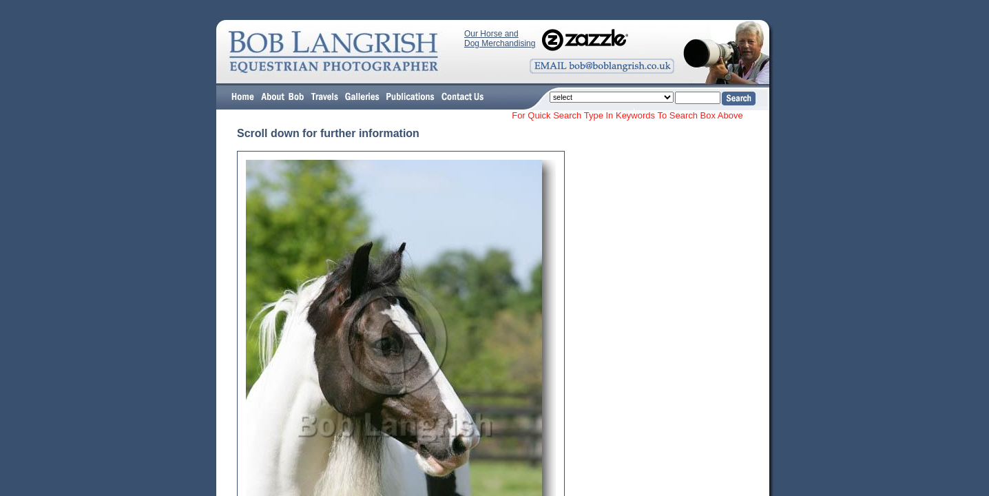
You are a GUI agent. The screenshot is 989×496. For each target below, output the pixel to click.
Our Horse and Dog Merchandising (499, 38)
